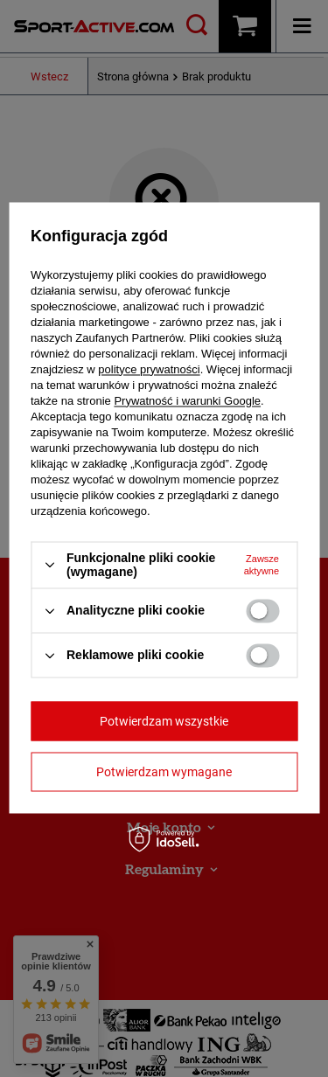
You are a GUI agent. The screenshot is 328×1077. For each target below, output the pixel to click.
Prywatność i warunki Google (187, 400)
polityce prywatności (148, 369)
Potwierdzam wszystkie (164, 721)
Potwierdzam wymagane (164, 772)
